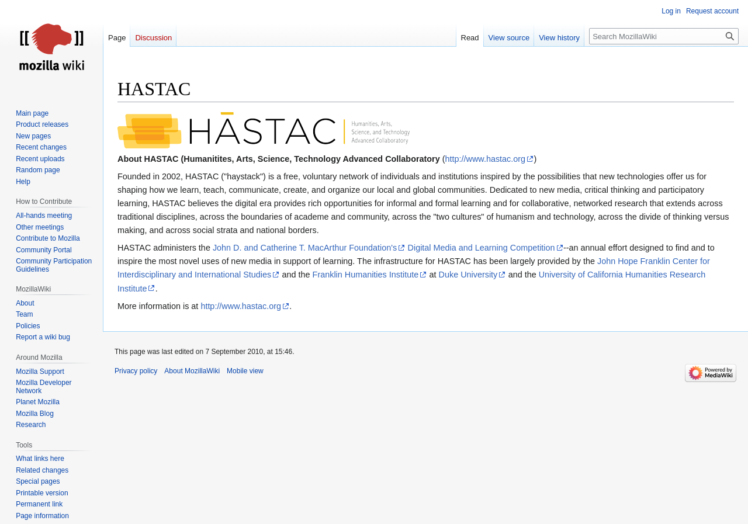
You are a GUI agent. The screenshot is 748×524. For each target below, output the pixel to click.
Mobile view (245, 371)
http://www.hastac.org (485, 159)
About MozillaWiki (192, 371)
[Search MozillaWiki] (664, 36)
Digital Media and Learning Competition (481, 247)
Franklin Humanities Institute (366, 274)
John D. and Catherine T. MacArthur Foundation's (305, 247)
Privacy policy (136, 371)
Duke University (468, 274)
